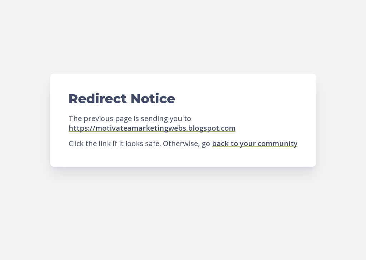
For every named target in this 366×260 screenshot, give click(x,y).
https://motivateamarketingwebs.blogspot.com (152, 128)
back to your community (255, 143)
